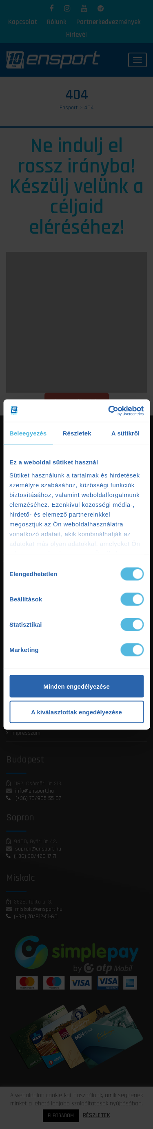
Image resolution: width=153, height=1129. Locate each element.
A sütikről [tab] (125, 433)
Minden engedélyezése (76, 686)
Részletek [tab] (77, 433)
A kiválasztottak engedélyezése (76, 712)
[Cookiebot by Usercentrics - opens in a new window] (109, 410)
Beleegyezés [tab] (28, 433)
